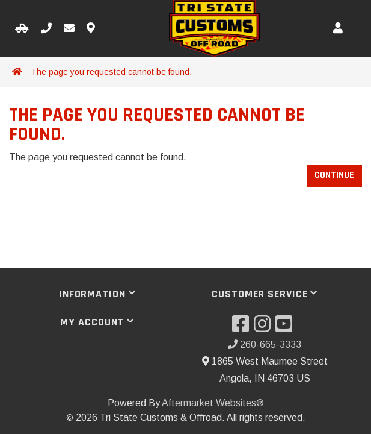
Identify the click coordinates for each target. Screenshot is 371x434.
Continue (334, 175)
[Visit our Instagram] (264, 327)
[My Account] (338, 28)
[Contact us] (91, 28)
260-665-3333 (264, 344)
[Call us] (46, 28)
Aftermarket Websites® (213, 403)
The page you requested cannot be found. (111, 72)
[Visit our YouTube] (286, 327)
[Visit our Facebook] (243, 327)
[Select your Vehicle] (22, 28)
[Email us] (69, 28)
